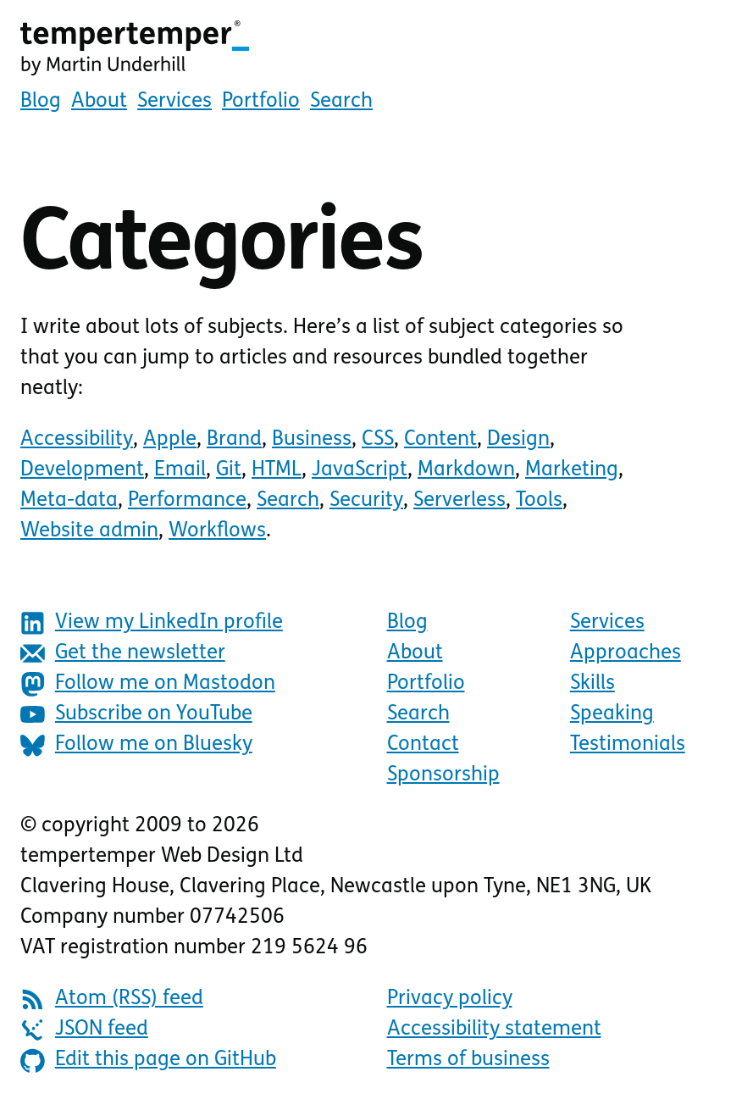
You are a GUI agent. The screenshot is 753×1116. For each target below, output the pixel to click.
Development (82, 470)
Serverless (459, 501)
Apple (170, 440)
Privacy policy (449, 999)
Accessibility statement (494, 1029)
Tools (539, 501)
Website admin (89, 531)
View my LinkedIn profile (151, 623)
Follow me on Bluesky (136, 745)
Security (366, 501)
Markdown (466, 470)
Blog (40, 102)
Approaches (625, 653)
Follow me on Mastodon (147, 684)
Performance (187, 501)
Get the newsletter (122, 653)
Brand (234, 440)
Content (440, 440)
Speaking (612, 714)
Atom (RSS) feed (111, 999)
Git (228, 470)
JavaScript (359, 470)
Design (518, 440)
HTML (277, 470)
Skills (592, 684)
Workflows (217, 531)
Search (341, 102)
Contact (423, 745)
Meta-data (69, 501)
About (99, 102)
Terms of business (468, 1060)
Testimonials (627, 745)
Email (180, 470)
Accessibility (76, 440)
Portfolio (261, 102)
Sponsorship (443, 775)
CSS (378, 440)
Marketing (571, 470)
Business (312, 440)
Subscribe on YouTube (136, 714)
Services (174, 102)
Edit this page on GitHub (148, 1060)
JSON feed (84, 1030)
